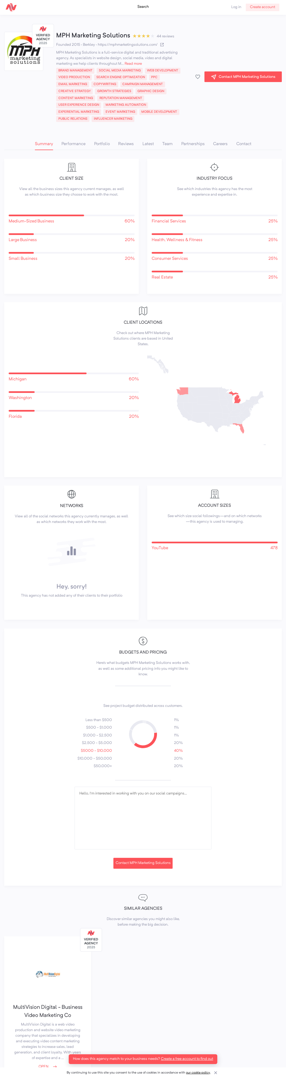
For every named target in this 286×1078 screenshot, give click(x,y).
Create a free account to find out (187, 1059)
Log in (236, 7)
